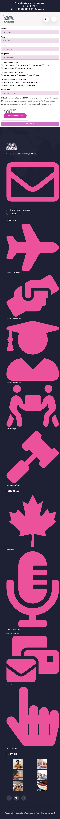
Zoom (30, 75)
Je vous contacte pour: (9, 62)
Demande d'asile (8, 65)
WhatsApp (22, 75)
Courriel (4, 45)
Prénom (4, 29)
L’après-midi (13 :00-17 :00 (31, 82)
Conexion (39, 9)
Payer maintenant (15, 116)
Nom (3, 37)
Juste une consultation (25, 68)
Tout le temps (30, 85)
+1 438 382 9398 (22, 9)
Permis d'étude (36, 65)
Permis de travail (8, 68)
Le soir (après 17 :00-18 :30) (13, 85)
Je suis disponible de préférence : (14, 79)
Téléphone (5, 54)
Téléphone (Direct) (9, 75)
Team (37, 75)
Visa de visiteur (22, 65)
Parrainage (48, 65)
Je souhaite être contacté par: (12, 72)
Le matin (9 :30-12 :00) (11, 82)
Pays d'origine (6, 89)
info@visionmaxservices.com (31, 3)
